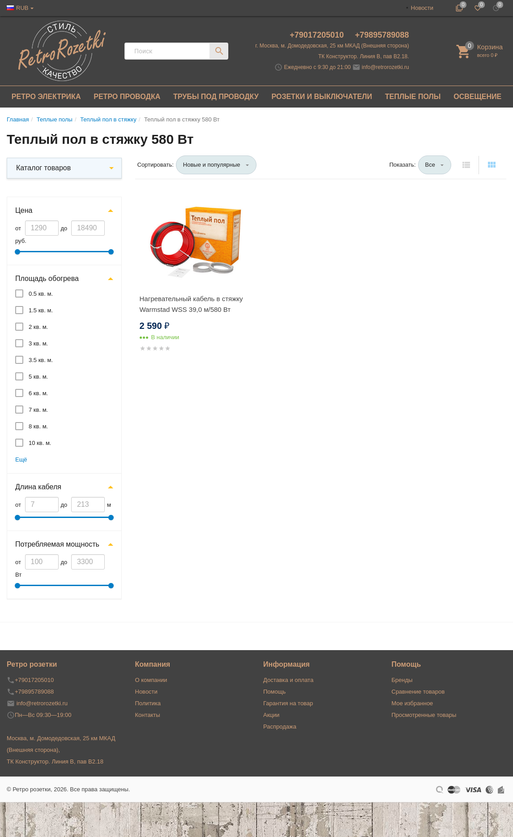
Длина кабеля (38, 487)
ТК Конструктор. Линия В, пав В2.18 (55, 761)
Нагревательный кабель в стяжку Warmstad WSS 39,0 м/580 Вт (191, 304)
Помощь (274, 691)
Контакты (147, 715)
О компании (151, 680)
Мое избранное (412, 703)
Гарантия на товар (288, 703)
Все (430, 164)
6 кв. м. (38, 393)
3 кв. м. (38, 343)
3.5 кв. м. (41, 360)
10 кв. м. (40, 443)
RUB (22, 7)
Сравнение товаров (418, 691)
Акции (271, 715)
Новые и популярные (211, 164)
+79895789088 (382, 34)
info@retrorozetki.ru (385, 67)
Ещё (21, 459)
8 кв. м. (38, 426)
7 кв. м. (38, 409)
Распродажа (279, 726)
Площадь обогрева (47, 278)
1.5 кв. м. (41, 310)
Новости (422, 7)
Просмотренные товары (424, 715)
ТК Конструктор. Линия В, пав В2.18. (363, 56)
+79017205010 (318, 34)
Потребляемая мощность (57, 544)
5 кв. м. (38, 376)
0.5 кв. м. (41, 293)
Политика (148, 703)
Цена (23, 210)
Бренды (402, 680)
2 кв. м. (38, 327)
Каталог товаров (43, 168)
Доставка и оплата (288, 680)
